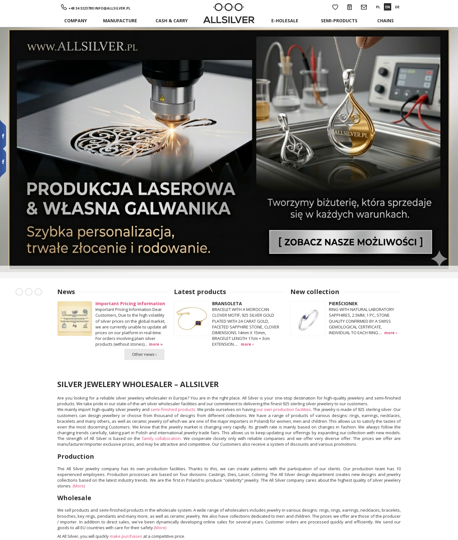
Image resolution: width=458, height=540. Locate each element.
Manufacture (120, 21)
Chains (385, 21)
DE (397, 6)
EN (387, 6)
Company (75, 21)
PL (378, 6)
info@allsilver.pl (112, 8)
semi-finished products (172, 409)
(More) (79, 486)
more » (156, 344)
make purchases (126, 536)
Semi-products (339, 21)
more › (247, 344)
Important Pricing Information (130, 303)
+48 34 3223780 (81, 8)
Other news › (144, 354)
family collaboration (161, 438)
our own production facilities (283, 409)
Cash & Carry (172, 21)
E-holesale (284, 21)
